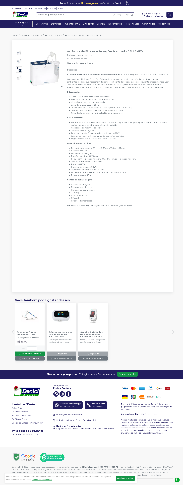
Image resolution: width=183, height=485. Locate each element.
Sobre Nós (29, 8)
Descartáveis (42, 24)
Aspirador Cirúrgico (53, 35)
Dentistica (56, 24)
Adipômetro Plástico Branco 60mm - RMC (26, 333)
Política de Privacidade (42, 480)
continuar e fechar (125, 478)
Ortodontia (88, 24)
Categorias (22, 23)
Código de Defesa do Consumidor (27, 423)
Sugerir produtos (127, 374)
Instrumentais (115, 24)
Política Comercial (20, 412)
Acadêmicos (164, 24)
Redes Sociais (40, 8)
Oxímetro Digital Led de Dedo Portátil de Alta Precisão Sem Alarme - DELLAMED (91, 334)
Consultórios (148, 24)
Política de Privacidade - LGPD (25, 434)
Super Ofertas (17, 8)
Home (15, 35)
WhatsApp (51, 8)
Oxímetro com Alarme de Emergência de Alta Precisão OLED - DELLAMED (60, 334)
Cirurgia (101, 24)
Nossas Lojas (62, 8)
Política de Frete (19, 419)
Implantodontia (72, 24)
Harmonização (132, 24)
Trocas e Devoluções (21, 415)
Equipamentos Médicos (31, 35)
